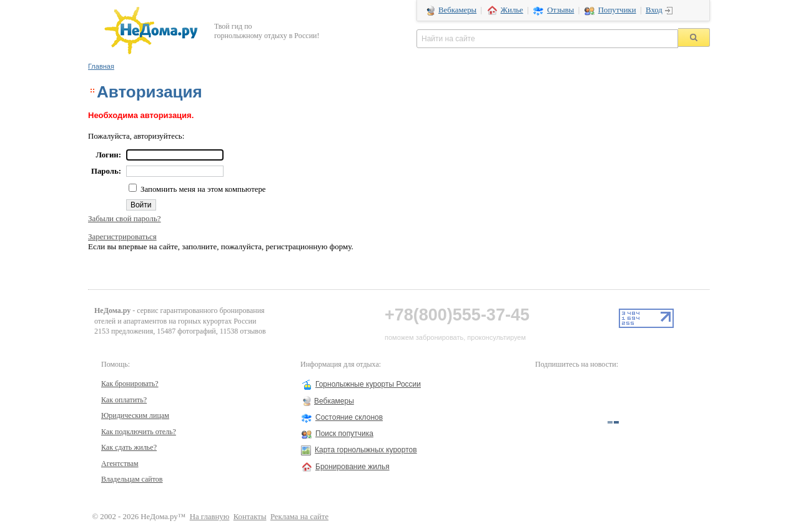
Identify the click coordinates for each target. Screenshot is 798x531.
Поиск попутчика (344, 433)
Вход (654, 10)
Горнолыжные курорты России (368, 384)
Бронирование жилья (352, 466)
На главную (210, 516)
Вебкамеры (457, 10)
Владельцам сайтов (132, 479)
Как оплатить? (124, 399)
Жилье (512, 10)
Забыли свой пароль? (124, 218)
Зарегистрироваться (122, 236)
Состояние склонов (349, 417)
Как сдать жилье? (129, 447)
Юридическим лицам (135, 415)
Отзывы (560, 10)
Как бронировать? (130, 383)
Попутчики (617, 10)
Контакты (250, 516)
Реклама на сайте (299, 516)
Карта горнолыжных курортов (366, 449)
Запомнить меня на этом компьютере (202, 189)
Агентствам (120, 463)
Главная (101, 66)
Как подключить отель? (138, 431)
